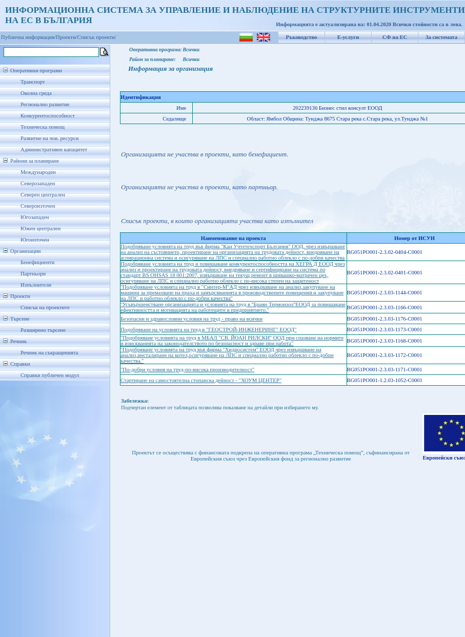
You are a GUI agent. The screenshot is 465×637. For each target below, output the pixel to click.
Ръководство (301, 37)
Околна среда (36, 93)
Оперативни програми (36, 70)
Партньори (33, 273)
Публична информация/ (28, 37)
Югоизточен (35, 240)
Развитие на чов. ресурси (50, 138)
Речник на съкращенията (49, 352)
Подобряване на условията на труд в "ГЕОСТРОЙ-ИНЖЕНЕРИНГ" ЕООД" (208, 329)
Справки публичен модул (50, 375)
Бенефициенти (37, 262)
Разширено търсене (43, 330)
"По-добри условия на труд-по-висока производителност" (187, 369)
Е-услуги (348, 37)
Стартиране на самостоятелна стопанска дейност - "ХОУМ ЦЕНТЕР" (200, 380)
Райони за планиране (34, 161)
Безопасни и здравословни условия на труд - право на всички (191, 319)
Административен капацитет (54, 149)
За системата (441, 37)
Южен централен (40, 228)
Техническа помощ (43, 127)
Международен (38, 172)
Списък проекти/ (96, 37)
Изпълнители (36, 285)
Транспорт (33, 82)
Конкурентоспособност (48, 115)
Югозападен (35, 217)
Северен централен (43, 194)
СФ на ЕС (394, 37)
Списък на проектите (45, 307)
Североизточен (38, 206)
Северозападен (38, 183)
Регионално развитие (45, 104)
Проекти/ (66, 37)
